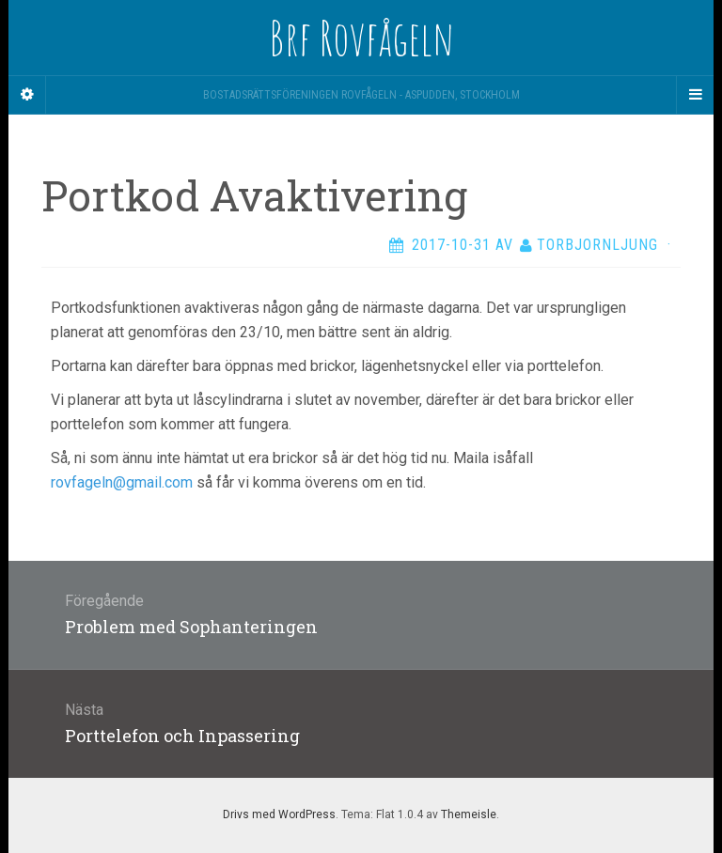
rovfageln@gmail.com (122, 482)
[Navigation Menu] (695, 95)
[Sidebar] (27, 95)
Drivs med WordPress (279, 814)
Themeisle (468, 814)
